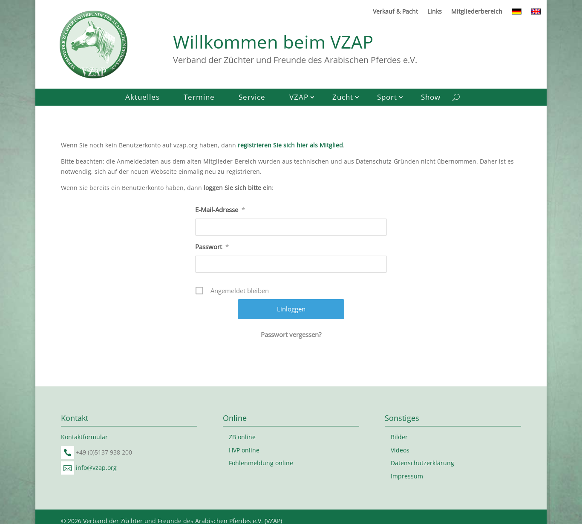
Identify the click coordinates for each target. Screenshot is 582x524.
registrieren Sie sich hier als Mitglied (290, 145)
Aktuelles (142, 98)
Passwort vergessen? (291, 334)
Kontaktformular (84, 437)
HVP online (244, 450)
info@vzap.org (96, 468)
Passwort (212, 246)
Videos (400, 450)
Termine (199, 98)
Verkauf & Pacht (395, 12)
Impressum (407, 476)
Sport (387, 98)
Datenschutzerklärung (422, 463)
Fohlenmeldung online (261, 463)
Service (252, 98)
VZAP (298, 98)
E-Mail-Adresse (220, 209)
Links (434, 12)
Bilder (399, 437)
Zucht (342, 98)
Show (431, 98)
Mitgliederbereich (476, 12)
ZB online (242, 437)
